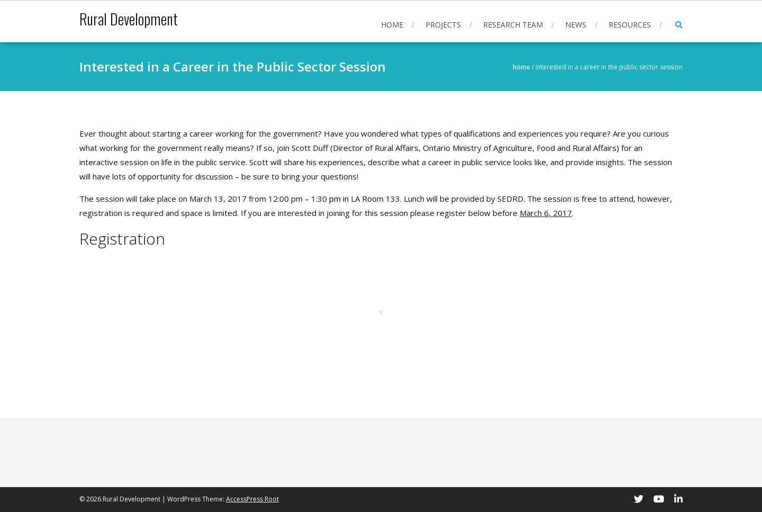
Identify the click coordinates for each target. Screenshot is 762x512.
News (575, 25)
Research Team (513, 25)
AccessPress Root (252, 499)
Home (392, 25)
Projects (443, 25)
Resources (630, 25)
